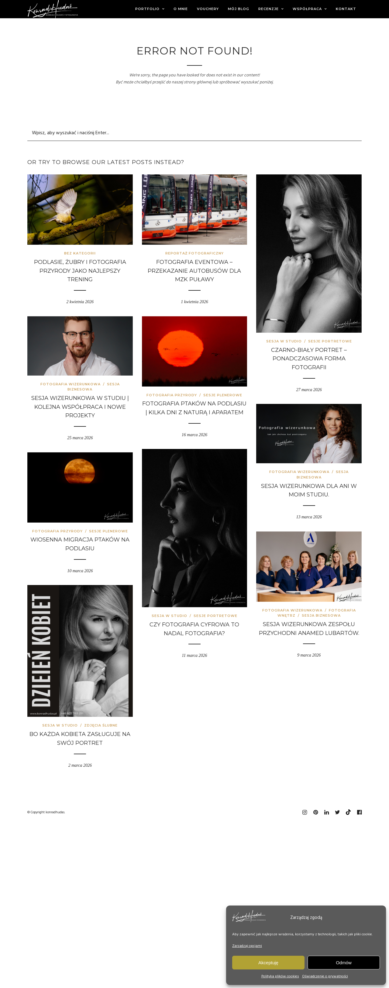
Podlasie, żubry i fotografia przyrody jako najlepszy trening (80, 271)
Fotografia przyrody (171, 395)
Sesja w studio (284, 341)
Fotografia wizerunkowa (70, 384)
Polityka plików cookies (280, 976)
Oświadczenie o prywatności (325, 976)
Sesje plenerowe (222, 395)
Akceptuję (268, 962)
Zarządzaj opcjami (247, 946)
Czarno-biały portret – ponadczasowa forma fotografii (309, 359)
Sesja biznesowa (321, 615)
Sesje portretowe (330, 341)
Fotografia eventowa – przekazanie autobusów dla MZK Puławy (194, 271)
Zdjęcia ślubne (101, 725)
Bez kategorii (80, 253)
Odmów (344, 962)
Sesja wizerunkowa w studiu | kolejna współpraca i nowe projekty (80, 407)
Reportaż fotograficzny (194, 253)
